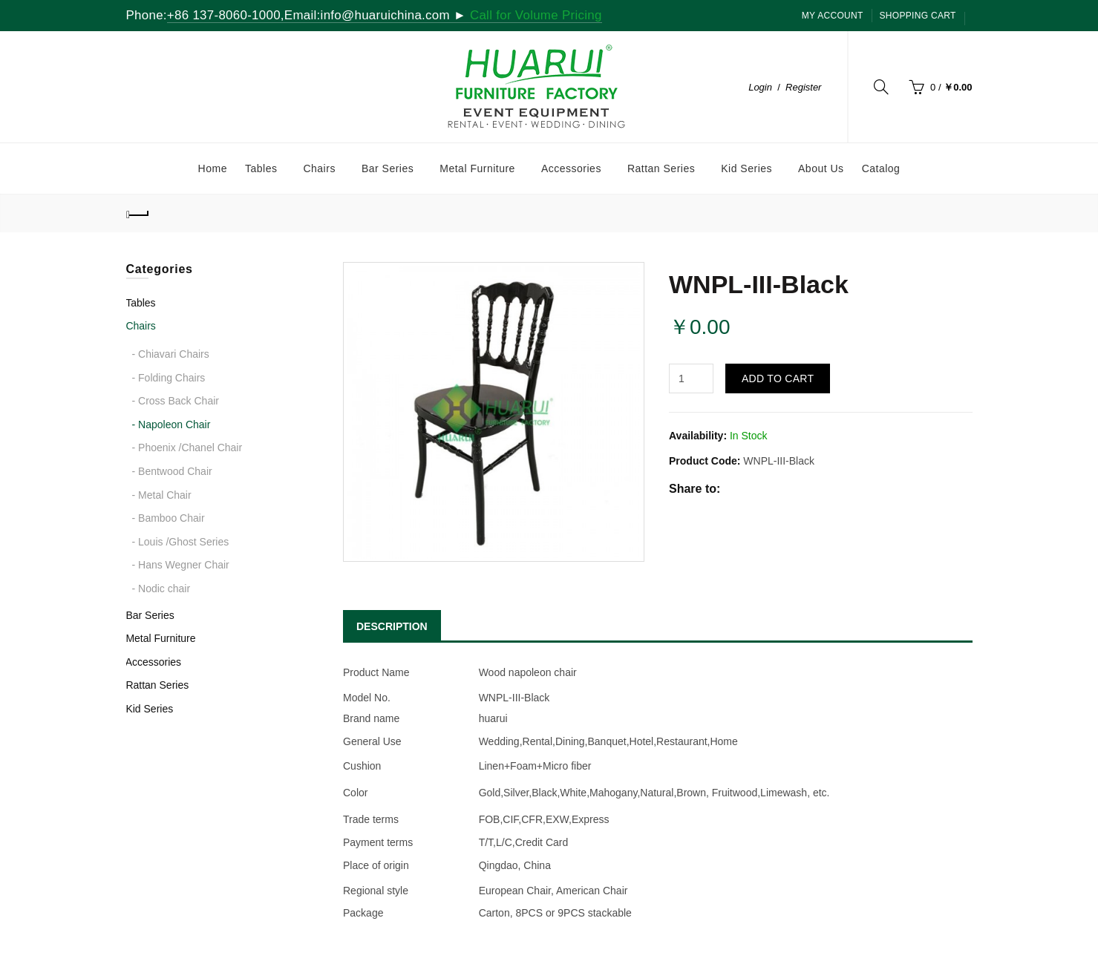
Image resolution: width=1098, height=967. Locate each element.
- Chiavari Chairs (170, 354)
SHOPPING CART (918, 15)
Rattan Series (157, 685)
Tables (140, 303)
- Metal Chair (162, 495)
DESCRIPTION (392, 626)
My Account (832, 15)
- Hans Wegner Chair (180, 565)
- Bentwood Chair (172, 471)
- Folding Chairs (169, 378)
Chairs (140, 326)
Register (803, 87)
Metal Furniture (160, 638)
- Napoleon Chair (171, 424)
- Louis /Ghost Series (180, 542)
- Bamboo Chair (168, 518)
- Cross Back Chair (175, 401)
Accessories (153, 662)
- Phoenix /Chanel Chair (187, 447)
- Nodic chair (161, 588)
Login (760, 87)
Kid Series (149, 709)
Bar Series (149, 615)
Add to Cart (778, 378)
